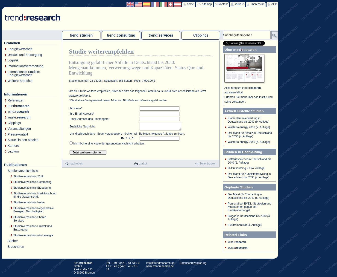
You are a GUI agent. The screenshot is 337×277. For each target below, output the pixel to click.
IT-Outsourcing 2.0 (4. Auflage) (246, 168)
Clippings (14, 123)
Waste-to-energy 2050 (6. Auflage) (249, 142)
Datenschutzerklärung (192, 263)
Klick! (240, 92)
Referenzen (16, 100)
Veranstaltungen (19, 128)
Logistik (13, 60)
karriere (239, 4)
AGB (274, 4)
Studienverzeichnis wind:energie (33, 235)
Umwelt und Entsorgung (25, 55)
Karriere (13, 145)
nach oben (76, 165)
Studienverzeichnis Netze (28, 202)
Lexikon (13, 151)
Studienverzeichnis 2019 (28, 176)
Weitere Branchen (20, 81)
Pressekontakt (18, 134)
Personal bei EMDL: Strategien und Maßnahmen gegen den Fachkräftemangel (249, 207)
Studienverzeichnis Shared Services (29, 219)
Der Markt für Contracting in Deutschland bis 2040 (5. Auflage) (248, 196)
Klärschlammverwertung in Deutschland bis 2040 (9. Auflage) (248, 120)
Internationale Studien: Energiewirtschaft (24, 73)
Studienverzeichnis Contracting (32, 182)
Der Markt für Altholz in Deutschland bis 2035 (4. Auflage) (250, 134)
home (190, 4)
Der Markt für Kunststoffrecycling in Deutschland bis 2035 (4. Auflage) (249, 175)
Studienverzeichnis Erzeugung (32, 187)
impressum (257, 4)
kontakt (223, 4)
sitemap (207, 4)
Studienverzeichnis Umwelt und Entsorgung (32, 228)
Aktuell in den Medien (23, 140)
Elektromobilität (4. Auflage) (245, 225)
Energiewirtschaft (20, 49)
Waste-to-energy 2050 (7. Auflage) (249, 127)
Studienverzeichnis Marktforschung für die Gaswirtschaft (34, 195)
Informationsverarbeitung (25, 66)
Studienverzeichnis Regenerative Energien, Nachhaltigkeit (33, 210)
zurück (143, 165)
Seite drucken (207, 165)
